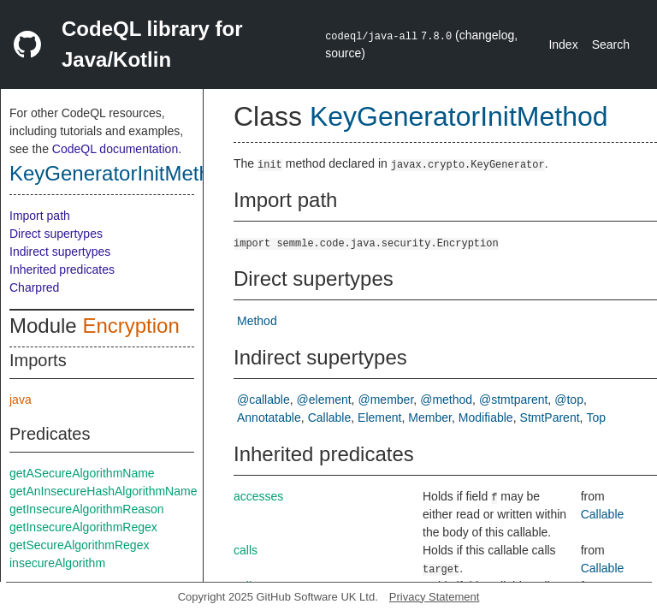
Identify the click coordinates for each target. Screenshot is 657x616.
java (20, 399)
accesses (258, 496)
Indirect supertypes (59, 251)
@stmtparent (513, 399)
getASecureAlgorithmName (82, 473)
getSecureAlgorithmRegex (79, 545)
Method (257, 321)
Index (562, 44)
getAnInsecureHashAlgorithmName (103, 491)
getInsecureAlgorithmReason (86, 509)
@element (324, 399)
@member (386, 399)
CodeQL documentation (115, 149)
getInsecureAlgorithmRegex (83, 527)
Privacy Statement (434, 596)
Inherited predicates (62, 269)
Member (430, 417)
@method (446, 399)
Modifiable (486, 417)
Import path (39, 215)
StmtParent (550, 417)
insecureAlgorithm (57, 563)
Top (596, 417)
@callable (263, 399)
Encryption (130, 325)
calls (245, 550)
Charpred (34, 287)
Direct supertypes (56, 233)
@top (568, 399)
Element (379, 417)
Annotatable (269, 417)
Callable (330, 417)
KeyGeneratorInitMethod (121, 173)
